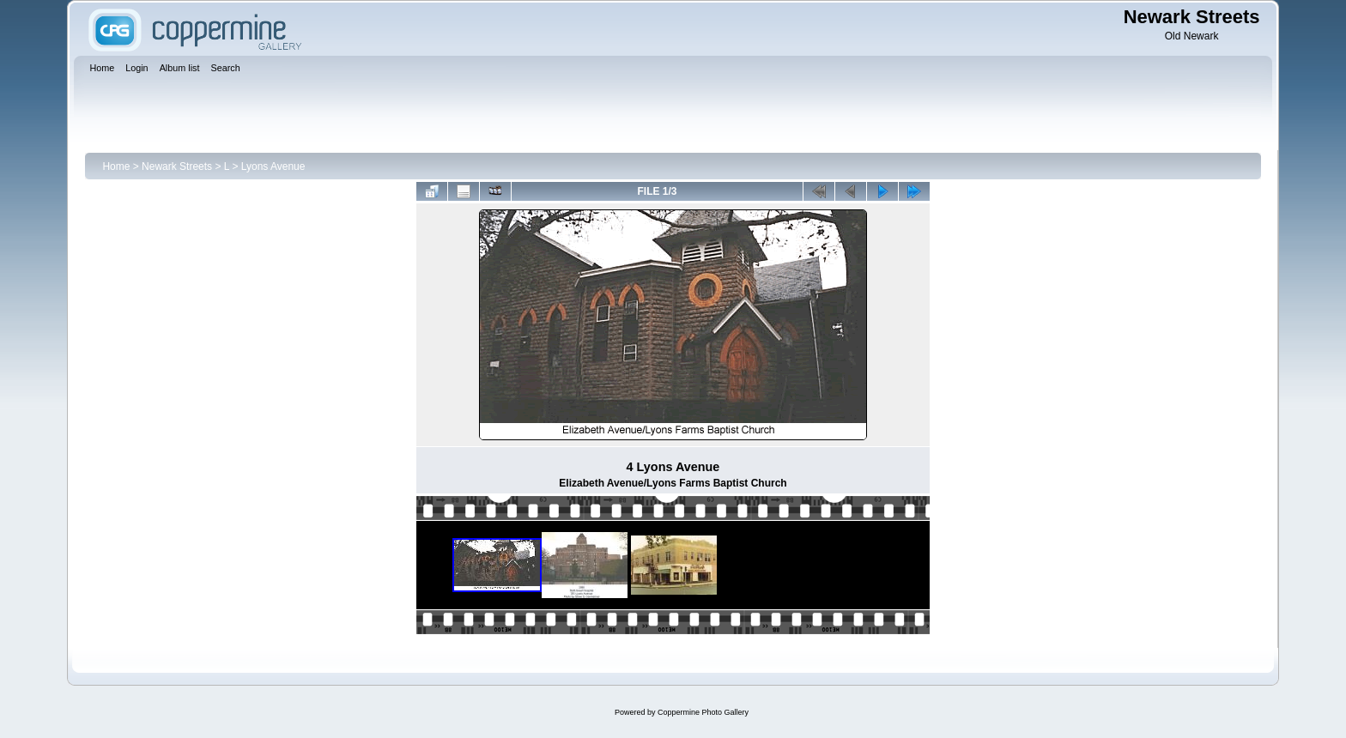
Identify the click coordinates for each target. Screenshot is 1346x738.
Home (116, 166)
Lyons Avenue (273, 166)
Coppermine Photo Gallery (703, 712)
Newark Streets (177, 166)
